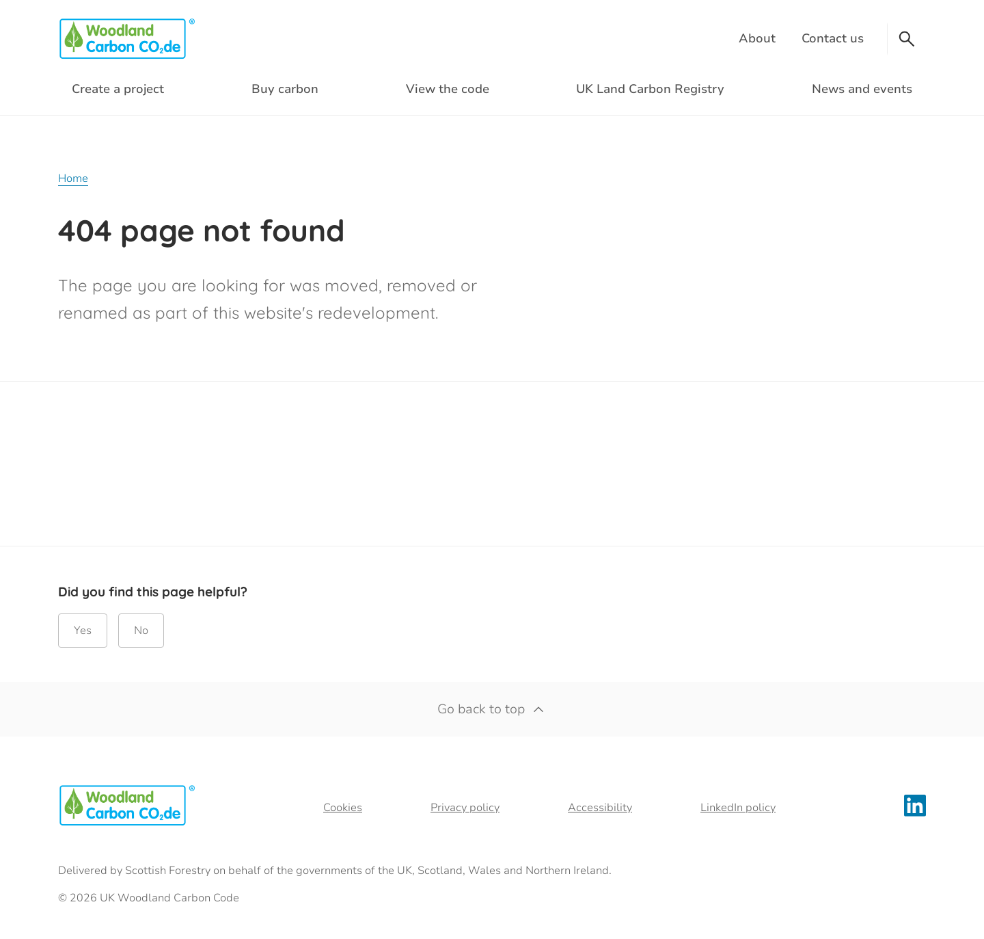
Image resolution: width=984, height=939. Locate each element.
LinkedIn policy (738, 807)
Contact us (833, 38)
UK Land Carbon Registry (650, 89)
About (757, 38)
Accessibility (600, 807)
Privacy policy (465, 807)
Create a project (118, 89)
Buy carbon (284, 89)
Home (73, 178)
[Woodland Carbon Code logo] (126, 38)
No (141, 630)
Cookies (342, 807)
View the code (447, 89)
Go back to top (492, 709)
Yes (83, 630)
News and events (862, 89)
